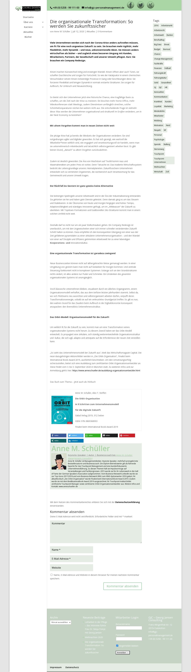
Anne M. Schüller (62, 31)
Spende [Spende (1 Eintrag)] (157, 144)
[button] (58, 435)
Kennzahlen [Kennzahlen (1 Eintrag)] (159, 92)
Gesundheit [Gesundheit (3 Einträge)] (166, 82)
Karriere (28, 27)
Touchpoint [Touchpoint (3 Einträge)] (159, 154)
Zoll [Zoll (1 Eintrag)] (167, 171)
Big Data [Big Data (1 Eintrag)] (157, 44)
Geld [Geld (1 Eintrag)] (156, 82)
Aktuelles (28, 32)
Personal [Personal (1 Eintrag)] (158, 135)
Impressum (56, 667)
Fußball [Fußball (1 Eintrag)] (168, 68)
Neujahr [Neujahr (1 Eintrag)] (157, 130)
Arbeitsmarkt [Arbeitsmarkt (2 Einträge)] (166, 25)
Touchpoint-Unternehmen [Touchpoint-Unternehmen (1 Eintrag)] (160, 160)
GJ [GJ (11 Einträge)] (155, 87)
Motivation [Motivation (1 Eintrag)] (158, 125)
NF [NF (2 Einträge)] (165, 130)
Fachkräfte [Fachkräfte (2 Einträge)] (158, 63)
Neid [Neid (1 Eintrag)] (168, 125)
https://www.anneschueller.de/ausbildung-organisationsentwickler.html (106, 370)
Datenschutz (72, 667)
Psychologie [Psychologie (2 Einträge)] (159, 139)
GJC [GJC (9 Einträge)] (160, 87)
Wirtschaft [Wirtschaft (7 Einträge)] (158, 171)
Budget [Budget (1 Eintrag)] (157, 49)
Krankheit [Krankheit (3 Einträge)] (158, 101)
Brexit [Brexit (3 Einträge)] (166, 44)
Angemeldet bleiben (127, 645)
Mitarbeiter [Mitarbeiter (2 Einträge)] (159, 115)
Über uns (28, 22)
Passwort (120, 634)
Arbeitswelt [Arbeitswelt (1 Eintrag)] (159, 35)
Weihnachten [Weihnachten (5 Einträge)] (159, 167)
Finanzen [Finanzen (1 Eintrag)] (158, 68)
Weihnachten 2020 (94, 637)
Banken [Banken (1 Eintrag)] (170, 35)
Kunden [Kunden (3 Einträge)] (168, 101)
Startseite (28, 17)
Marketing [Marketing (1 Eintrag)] (168, 106)
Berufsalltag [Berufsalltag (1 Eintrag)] (159, 40)
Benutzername (123, 624)
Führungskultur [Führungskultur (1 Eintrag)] (160, 78)
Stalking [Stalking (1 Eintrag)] (167, 144)
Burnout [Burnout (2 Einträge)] (166, 49)
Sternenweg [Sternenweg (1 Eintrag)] (159, 149)
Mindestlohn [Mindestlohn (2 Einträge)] (159, 111)
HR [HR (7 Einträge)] (166, 87)
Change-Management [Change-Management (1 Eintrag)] (163, 59)
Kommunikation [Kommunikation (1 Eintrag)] (160, 97)
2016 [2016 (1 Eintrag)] (156, 25)
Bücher (28, 37)
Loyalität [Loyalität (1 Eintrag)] (157, 106)
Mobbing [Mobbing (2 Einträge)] (158, 120)
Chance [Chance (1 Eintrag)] (157, 54)
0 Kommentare (105, 31)
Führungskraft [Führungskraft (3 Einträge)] (160, 73)
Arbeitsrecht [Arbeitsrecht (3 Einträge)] (159, 30)
